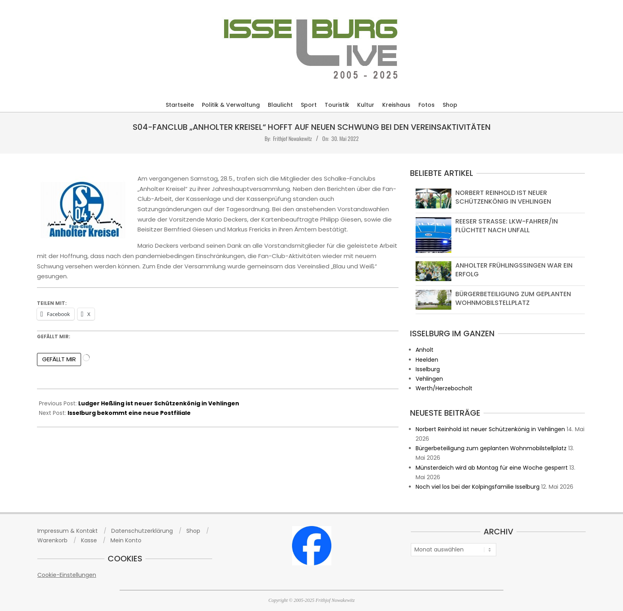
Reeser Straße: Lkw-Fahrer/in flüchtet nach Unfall (506, 226)
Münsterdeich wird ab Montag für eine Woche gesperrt (492, 468)
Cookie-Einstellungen (66, 575)
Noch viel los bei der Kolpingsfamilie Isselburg (478, 487)
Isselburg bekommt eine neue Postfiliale (129, 413)
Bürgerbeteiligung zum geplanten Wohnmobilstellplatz (513, 298)
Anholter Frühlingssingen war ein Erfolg (514, 270)
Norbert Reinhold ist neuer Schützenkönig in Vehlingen (503, 197)
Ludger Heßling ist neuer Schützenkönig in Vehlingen (158, 403)
